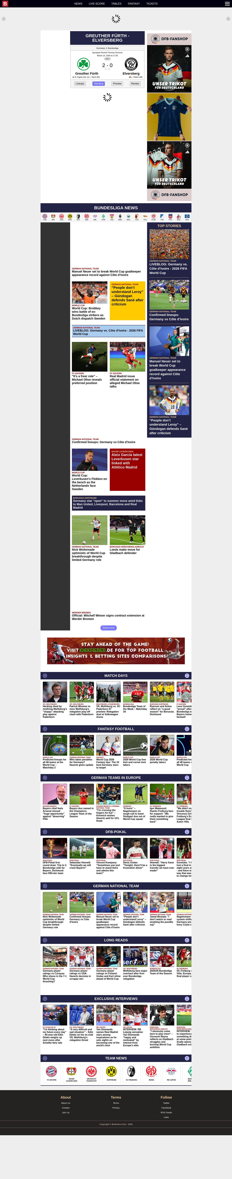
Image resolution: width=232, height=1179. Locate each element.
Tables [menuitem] (116, 3)
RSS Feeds (166, 1156)
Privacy (116, 1151)
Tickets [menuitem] (152, 3)
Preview (117, 127)
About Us (65, 1146)
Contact (66, 1151)
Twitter (166, 1146)
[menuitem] (36, 4)
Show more (109, 671)
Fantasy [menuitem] (134, 3)
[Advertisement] (116, 51)
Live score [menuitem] (97, 3)
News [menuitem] (78, 3)
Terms (116, 1146)
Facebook (166, 1151)
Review (135, 127)
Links (166, 1161)
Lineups (80, 127)
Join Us (65, 1156)
